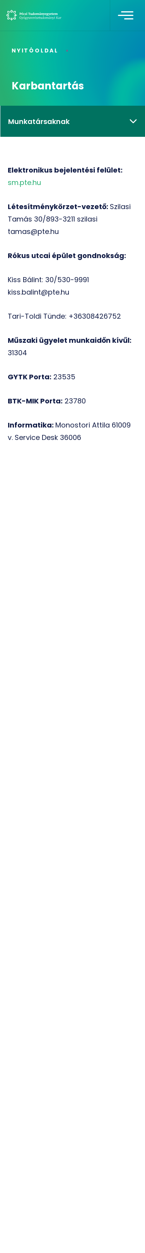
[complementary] (127, 1235)
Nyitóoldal (35, 50)
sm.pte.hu (24, 182)
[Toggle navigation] (125, 15)
